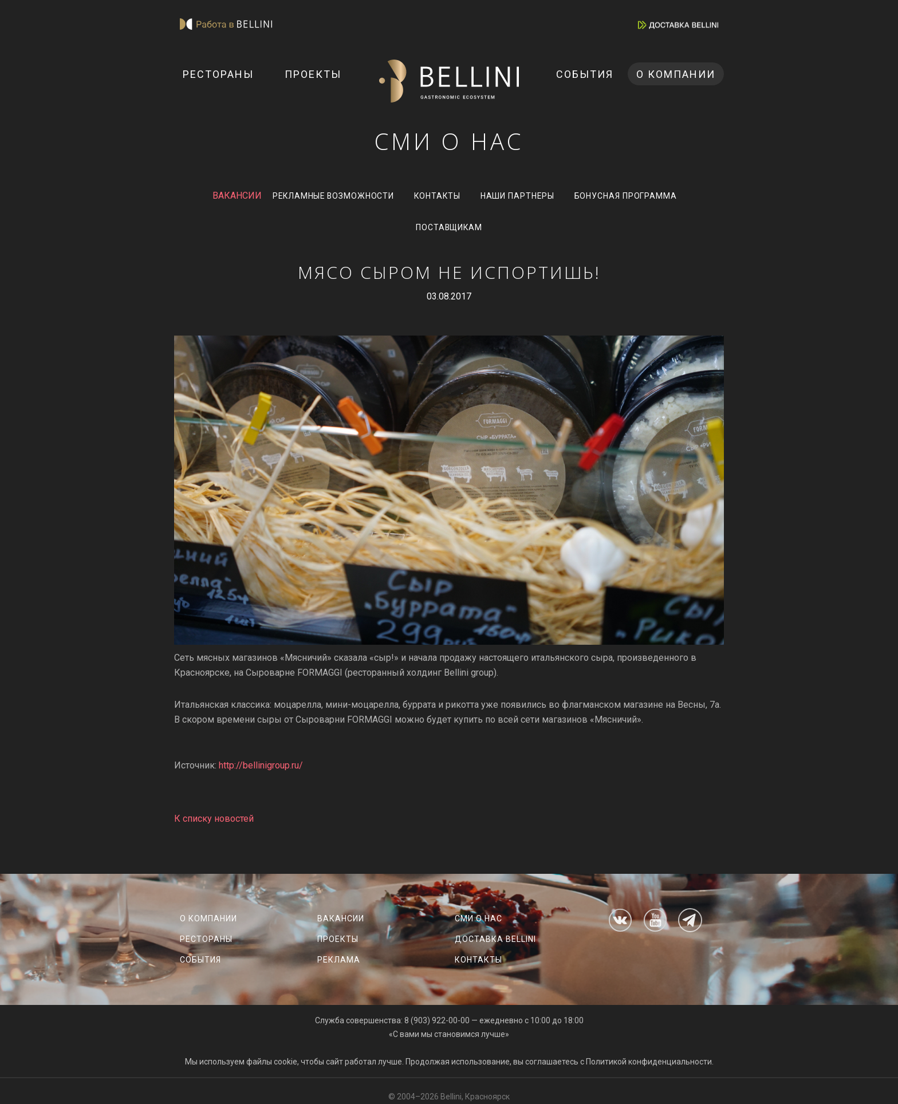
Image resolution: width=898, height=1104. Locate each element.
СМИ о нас (478, 918)
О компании (675, 74)
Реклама (338, 959)
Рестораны (218, 74)
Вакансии (340, 918)
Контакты (438, 197)
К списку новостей (214, 821)
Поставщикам (449, 230)
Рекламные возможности (331, 197)
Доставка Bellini (495, 939)
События (584, 74)
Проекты (313, 74)
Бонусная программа (630, 197)
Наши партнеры (519, 197)
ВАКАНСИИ (232, 196)
